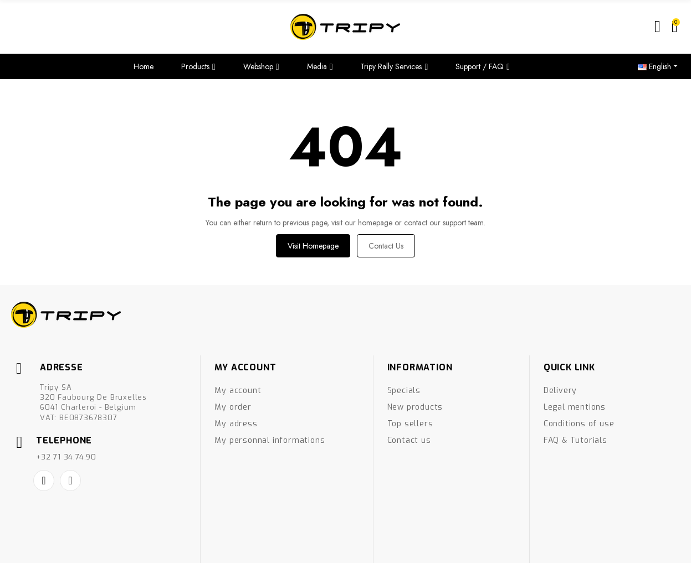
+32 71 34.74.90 (66, 457)
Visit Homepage (313, 245)
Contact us (385, 245)
